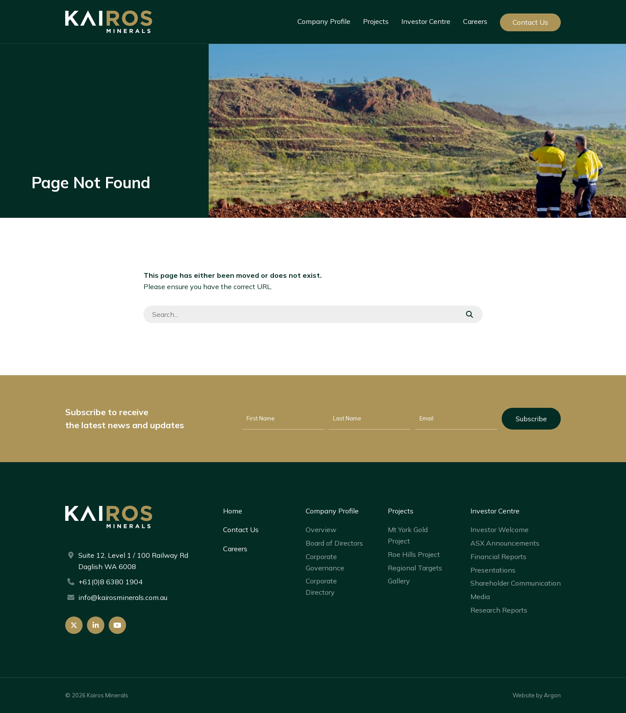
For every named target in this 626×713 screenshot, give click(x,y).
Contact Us (530, 22)
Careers (475, 21)
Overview (321, 529)
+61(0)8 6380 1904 (110, 581)
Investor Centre (425, 21)
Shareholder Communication (515, 583)
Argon (552, 695)
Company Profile (323, 21)
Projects (376, 21)
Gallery (399, 580)
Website (524, 695)
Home (232, 510)
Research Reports (498, 610)
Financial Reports (498, 556)
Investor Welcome (499, 529)
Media (480, 596)
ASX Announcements (504, 543)
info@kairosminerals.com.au (122, 597)
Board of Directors (334, 543)
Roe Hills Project (414, 554)
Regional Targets (415, 567)
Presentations (493, 570)
